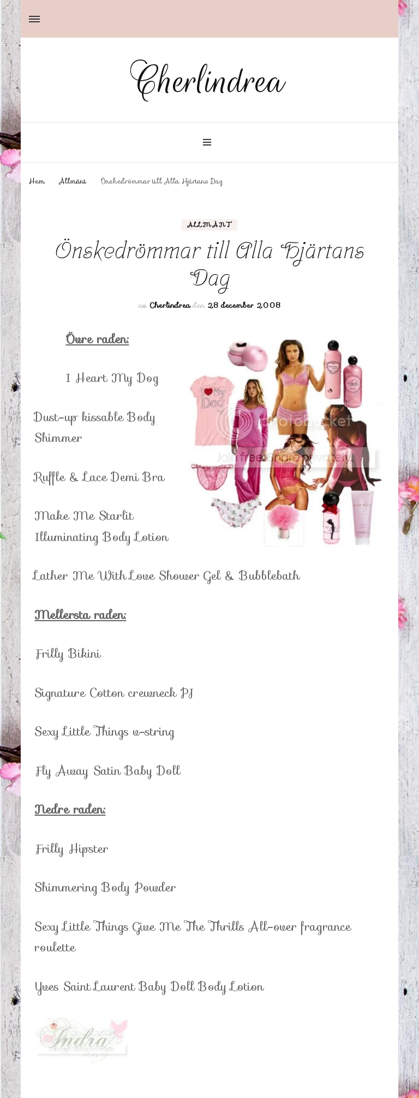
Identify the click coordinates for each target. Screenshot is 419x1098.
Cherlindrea (209, 81)
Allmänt (209, 224)
